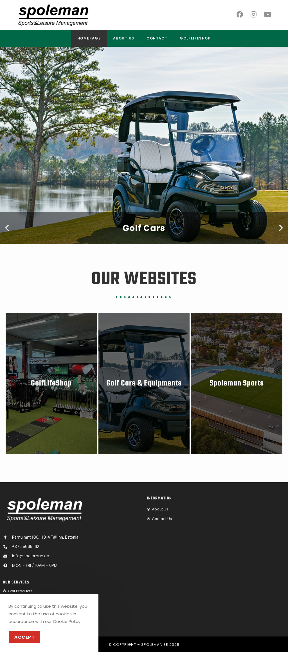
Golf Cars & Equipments (144, 383)
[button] (7, 228)
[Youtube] (268, 14)
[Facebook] (240, 14)
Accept (24, 637)
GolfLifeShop (51, 383)
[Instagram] (253, 14)
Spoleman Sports (237, 383)
